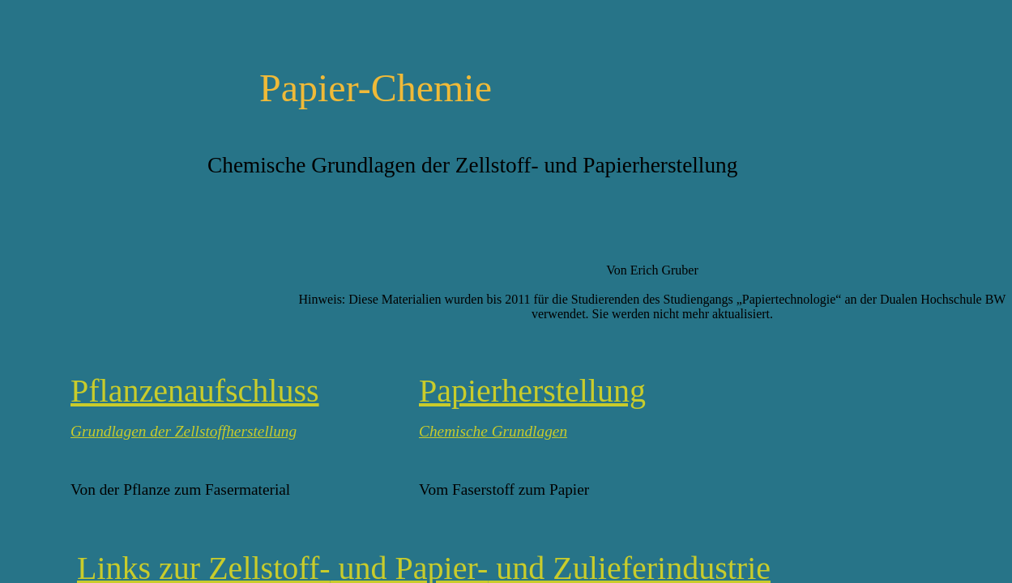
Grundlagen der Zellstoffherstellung (183, 431)
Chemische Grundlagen (493, 431)
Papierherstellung (532, 390)
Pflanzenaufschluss (194, 390)
